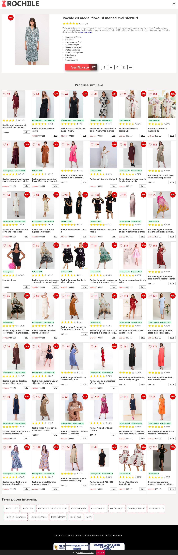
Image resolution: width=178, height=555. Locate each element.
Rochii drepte (117, 508)
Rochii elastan (156, 508)
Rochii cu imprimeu (16, 516)
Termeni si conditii (64, 535)
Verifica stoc (84, 67)
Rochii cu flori (98, 508)
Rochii (89, 516)
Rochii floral (12, 508)
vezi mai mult (86, 32)
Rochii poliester (137, 508)
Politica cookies (114, 535)
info (26, 132)
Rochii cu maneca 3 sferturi (52, 508)
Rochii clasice (58, 516)
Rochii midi (75, 516)
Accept (100, 552)
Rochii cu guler (79, 508)
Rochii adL (28, 508)
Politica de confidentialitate (90, 535)
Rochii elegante (39, 516)
